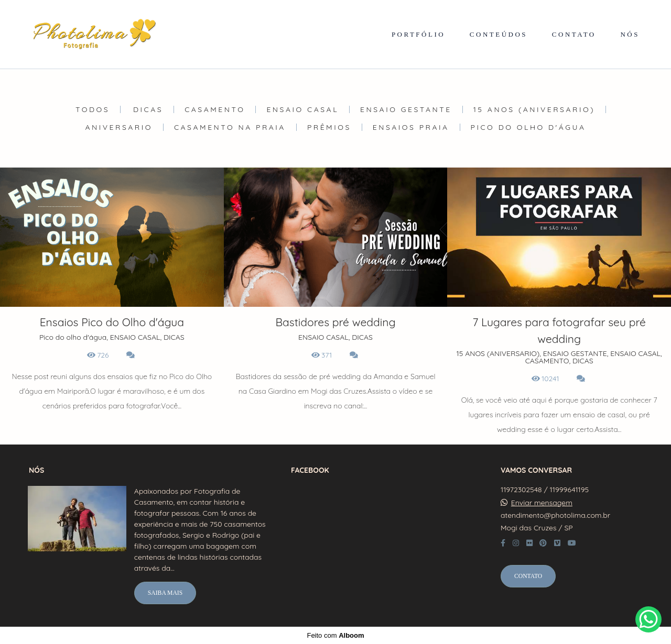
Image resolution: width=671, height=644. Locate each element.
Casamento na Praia (230, 127)
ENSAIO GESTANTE (406, 109)
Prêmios (329, 127)
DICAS (148, 109)
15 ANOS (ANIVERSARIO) (534, 109)
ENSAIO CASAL (302, 109)
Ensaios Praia (411, 127)
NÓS (630, 34)
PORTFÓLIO (418, 34)
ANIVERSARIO (119, 127)
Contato (528, 576)
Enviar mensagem (541, 502)
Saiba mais (165, 593)
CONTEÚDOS (498, 34)
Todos (92, 109)
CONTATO (574, 34)
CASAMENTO (215, 109)
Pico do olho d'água (528, 127)
